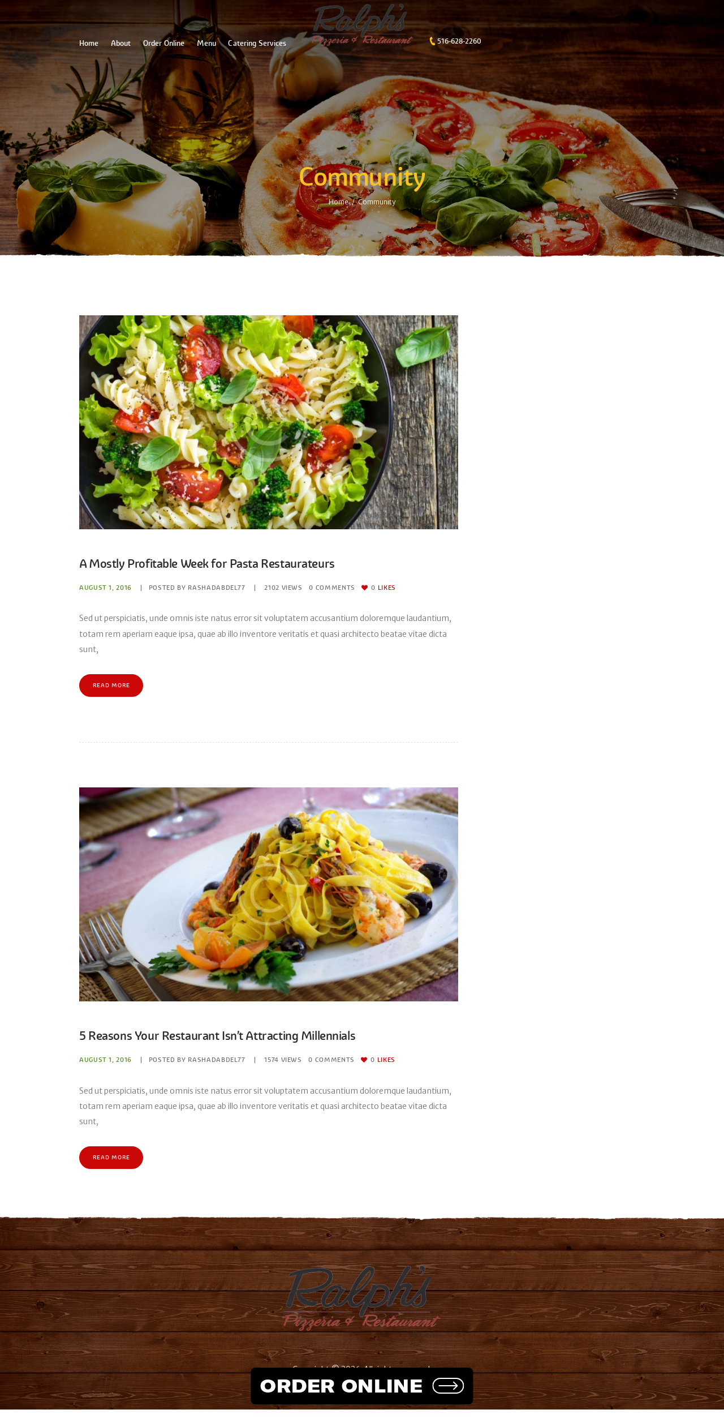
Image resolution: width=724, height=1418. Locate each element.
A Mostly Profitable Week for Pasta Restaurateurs (238, 563)
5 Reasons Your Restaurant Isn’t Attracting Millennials (252, 1039)
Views (284, 588)
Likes (385, 588)
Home (338, 202)
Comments (333, 588)
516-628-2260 (459, 41)
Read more (116, 688)
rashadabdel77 (217, 588)
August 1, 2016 (105, 588)
